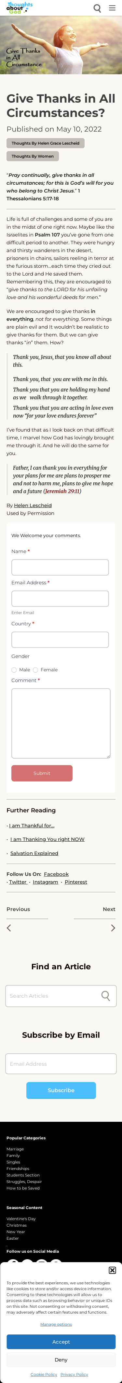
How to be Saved (23, 1188)
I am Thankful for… (31, 825)
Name (20, 551)
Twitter (18, 882)
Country (22, 623)
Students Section (23, 1175)
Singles (13, 1162)
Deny (61, 1360)
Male (20, 670)
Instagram (45, 882)
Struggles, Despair (24, 1181)
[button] (112, 1270)
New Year (16, 1231)
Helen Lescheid (33, 505)
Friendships (18, 1168)
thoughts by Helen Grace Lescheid (45, 143)
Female (45, 670)
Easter (13, 1238)
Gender (20, 656)
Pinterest (76, 882)
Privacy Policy (74, 1374)
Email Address (30, 582)
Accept (61, 1342)
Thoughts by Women (33, 156)
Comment (25, 680)
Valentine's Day (21, 1218)
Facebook (56, 874)
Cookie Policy (44, 1374)
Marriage (15, 1149)
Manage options (56, 1324)
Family (13, 1155)
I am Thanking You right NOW (47, 839)
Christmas (17, 1225)
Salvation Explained (34, 853)
